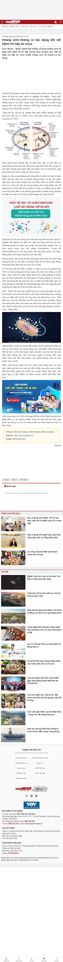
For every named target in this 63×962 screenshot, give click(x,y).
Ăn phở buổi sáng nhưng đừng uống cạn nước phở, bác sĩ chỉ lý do (43, 662)
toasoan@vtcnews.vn (34, 824)
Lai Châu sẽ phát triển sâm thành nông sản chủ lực (42, 553)
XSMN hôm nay (40, 768)
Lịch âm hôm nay (21, 758)
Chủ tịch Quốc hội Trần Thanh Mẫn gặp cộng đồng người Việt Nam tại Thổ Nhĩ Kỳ (43, 680)
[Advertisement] (31, 74)
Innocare (14, 480)
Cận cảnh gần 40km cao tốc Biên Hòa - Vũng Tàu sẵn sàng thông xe (44, 713)
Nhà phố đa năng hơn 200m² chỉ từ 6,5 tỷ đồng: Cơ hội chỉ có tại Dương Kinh (44, 611)
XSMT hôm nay (40, 773)
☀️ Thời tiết (42, 26)
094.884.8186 (13, 853)
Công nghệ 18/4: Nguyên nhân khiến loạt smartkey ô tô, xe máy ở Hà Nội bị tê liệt (44, 630)
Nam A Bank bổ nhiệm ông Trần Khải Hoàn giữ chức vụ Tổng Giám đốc (44, 536)
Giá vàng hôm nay (21, 763)
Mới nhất (5, 26)
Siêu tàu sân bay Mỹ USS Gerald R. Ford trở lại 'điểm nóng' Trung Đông (43, 730)
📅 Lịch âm (33, 26)
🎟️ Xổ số (50, 26)
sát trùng (6, 480)
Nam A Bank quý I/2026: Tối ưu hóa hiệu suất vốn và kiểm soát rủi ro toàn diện (44, 520)
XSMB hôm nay (21, 773)
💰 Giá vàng (24, 26)
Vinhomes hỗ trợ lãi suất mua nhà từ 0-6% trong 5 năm (43, 594)
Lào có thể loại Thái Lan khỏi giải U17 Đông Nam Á (44, 645)
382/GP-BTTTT (28, 816)
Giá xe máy (21, 768)
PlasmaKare (24, 480)
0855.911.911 (13, 824)
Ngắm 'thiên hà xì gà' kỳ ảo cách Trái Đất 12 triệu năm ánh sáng (43, 577)
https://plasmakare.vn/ (24, 435)
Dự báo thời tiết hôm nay (40, 758)
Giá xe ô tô (39, 763)
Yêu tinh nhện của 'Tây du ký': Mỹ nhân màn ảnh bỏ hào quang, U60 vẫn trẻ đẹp (44, 697)
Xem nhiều (14, 26)
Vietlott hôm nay (21, 778)
